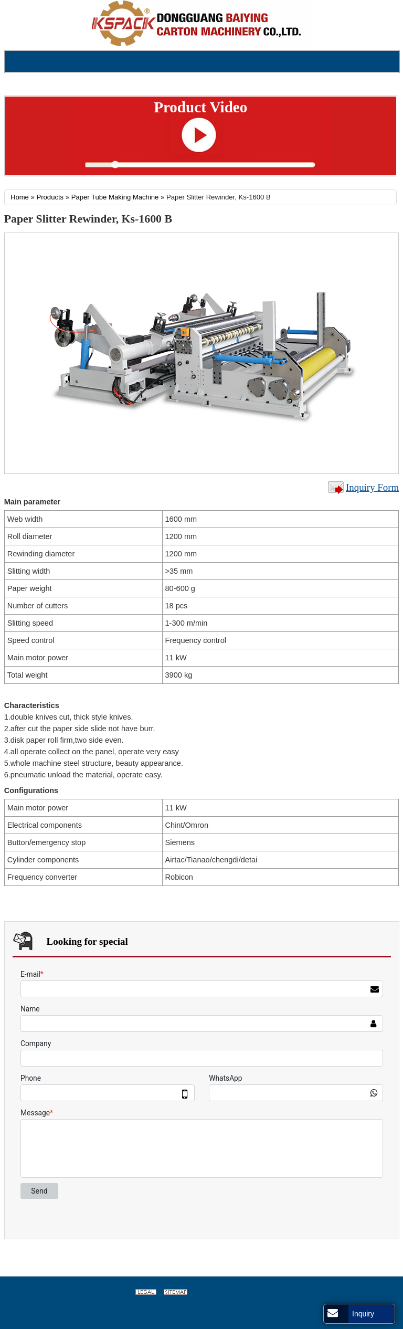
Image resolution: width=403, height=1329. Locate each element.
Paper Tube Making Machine (115, 197)
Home (19, 197)
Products (49, 197)
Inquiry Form (372, 487)
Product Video (200, 107)
